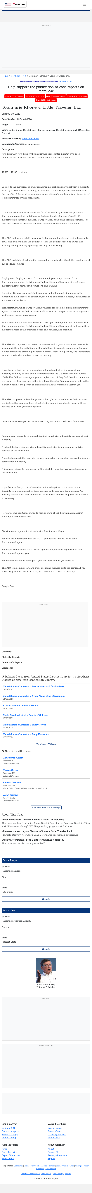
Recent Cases (55, 1131)
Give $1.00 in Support (14, 96)
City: (4, 877)
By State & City (10, 1128)
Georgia (78, 1166)
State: (4, 887)
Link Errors (46, 1173)
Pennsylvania (62, 1166)
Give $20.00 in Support (46, 100)
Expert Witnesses (11, 1155)
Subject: (6, 866)
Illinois (52, 1166)
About (51, 1148)
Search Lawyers (10, 1131)
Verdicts (15, 75)
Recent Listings (10, 1134)
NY (24, 75)
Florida (44, 1166)
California (18, 1166)
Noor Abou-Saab (30, 138)
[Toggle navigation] (84, 4)
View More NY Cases (46, 744)
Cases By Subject (57, 1134)
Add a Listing (9, 1137)
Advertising (58, 1173)
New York (35, 1166)
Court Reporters (10, 1152)
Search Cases (55, 1128)
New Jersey (51, 1168)
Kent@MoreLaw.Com (65, 81)
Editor (68, 1173)
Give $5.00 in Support (55, 96)
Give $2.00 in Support (35, 96)
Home (5, 75)
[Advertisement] (46, 46)
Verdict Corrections (30, 1173)
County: (5, 927)
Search (46, 899)
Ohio (72, 1166)
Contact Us (53, 1152)
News (4, 1148)
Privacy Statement (57, 1155)
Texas (26, 1166)
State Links (8, 1158)
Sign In (51, 1158)
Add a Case (54, 1137)
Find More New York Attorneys (46, 807)
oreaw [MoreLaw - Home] (15, 4)
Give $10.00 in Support (77, 96)
